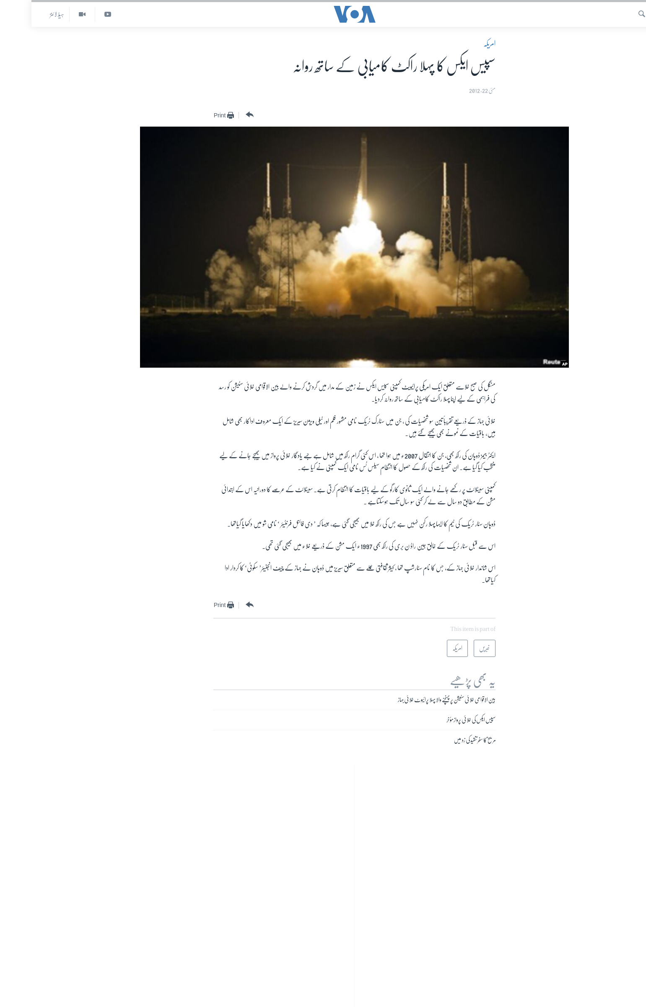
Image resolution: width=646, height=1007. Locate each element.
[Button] (217, 115)
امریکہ (458, 43)
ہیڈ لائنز (25, 14)
